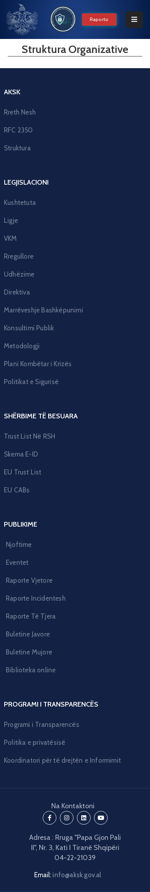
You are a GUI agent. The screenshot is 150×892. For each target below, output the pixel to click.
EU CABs (17, 490)
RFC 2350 (18, 130)
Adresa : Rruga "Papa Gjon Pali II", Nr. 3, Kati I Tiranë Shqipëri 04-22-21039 (75, 847)
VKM (10, 238)
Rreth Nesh (20, 112)
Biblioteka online (31, 670)
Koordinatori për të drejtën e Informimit (62, 760)
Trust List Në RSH (29, 436)
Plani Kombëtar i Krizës (38, 364)
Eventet (17, 562)
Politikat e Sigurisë (31, 382)
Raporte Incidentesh (36, 598)
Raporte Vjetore (29, 580)
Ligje (11, 220)
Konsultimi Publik (29, 328)
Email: (67, 875)
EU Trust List (23, 472)
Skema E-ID (21, 454)
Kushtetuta (20, 202)
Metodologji (22, 346)
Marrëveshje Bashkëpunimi (43, 310)
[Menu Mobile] (134, 19)
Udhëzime (19, 274)
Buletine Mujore (29, 652)
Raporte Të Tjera (31, 616)
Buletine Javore (28, 634)
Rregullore (18, 256)
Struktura (17, 148)
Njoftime (19, 544)
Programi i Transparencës (41, 724)
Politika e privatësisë (34, 742)
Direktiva (17, 292)
